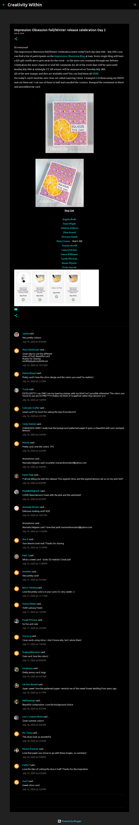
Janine (25, 333)
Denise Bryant (29, 373)
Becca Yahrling (29, 587)
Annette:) (26, 571)
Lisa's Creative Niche (32, 716)
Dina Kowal (69, 232)
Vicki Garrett (69, 267)
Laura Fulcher (70, 250)
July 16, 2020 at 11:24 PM (34, 547)
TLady (25, 389)
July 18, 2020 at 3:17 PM (34, 692)
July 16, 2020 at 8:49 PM (34, 483)
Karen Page (27, 475)
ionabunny (27, 668)
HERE (96, 73)
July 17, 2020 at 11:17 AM (35, 596)
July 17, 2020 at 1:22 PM (34, 612)
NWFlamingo (28, 700)
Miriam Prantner (30, 749)
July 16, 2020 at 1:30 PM (34, 400)
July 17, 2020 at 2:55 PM (34, 628)
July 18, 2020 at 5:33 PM (34, 741)
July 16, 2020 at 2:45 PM (34, 434)
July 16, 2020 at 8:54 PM (34, 499)
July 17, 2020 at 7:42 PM (34, 644)
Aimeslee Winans (30, 507)
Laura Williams (69, 254)
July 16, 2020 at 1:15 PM (34, 381)
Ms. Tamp (27, 733)
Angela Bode (69, 219)
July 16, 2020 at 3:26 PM (34, 451)
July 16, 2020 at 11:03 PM (34, 531)
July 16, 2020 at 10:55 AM (35, 365)
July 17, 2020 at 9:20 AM (34, 580)
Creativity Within (25, 4)
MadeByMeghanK (31, 491)
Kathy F (26, 765)
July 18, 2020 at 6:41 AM (34, 676)
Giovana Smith (69, 236)
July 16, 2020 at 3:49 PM (34, 467)
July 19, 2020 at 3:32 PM (34, 789)
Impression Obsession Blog (69, 56)
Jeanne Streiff (69, 245)
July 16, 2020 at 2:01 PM (34, 416)
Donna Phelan (29, 604)
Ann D (25, 539)
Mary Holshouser (30, 349)
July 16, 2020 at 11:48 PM (34, 563)
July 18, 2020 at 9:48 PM (34, 757)
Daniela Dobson (69, 228)
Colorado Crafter (30, 408)
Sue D (25, 781)
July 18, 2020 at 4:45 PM (34, 725)
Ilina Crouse (63, 241)
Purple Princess (29, 620)
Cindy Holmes (29, 424)
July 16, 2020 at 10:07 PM (34, 515)
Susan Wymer (69, 263)
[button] (15, 39)
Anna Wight (69, 223)
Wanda (25, 442)
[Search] (45, 5)
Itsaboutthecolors (31, 652)
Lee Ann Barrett (30, 684)
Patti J (25, 555)
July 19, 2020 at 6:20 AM (34, 773)
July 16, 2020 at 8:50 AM (34, 341)
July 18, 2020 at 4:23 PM (34, 708)
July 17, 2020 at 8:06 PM (34, 660)
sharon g (26, 636)
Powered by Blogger (69, 821)
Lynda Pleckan (69, 258)
